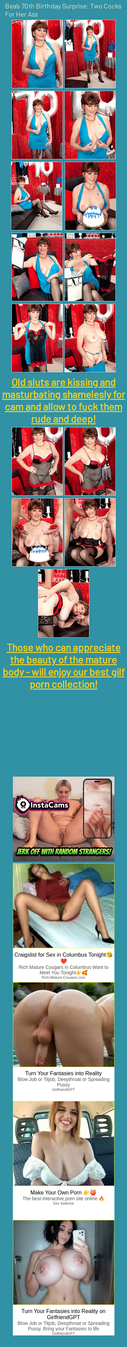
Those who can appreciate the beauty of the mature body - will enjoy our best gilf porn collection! (64, 665)
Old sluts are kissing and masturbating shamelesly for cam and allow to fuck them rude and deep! (63, 400)
